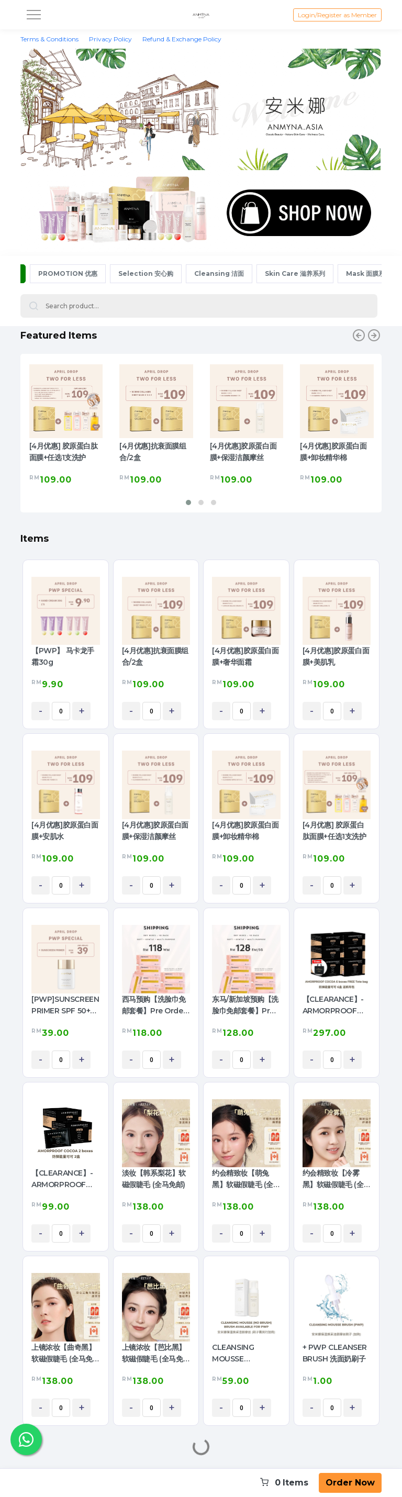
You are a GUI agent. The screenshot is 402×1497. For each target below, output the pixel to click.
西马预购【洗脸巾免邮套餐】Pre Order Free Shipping (154, 1005)
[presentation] (358, 337)
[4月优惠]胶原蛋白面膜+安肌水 (64, 830)
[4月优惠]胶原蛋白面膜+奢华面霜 (245, 656)
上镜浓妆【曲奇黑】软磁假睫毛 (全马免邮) (63, 1354)
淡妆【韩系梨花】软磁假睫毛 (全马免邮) (154, 1178)
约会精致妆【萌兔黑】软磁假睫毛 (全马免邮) (242, 1179)
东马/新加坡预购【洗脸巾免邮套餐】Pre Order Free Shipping (245, 1005)
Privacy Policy (110, 39)
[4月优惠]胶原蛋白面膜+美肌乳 (336, 656)
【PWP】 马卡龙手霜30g (62, 656)
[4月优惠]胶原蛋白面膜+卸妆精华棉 (333, 451)
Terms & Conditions (49, 39)
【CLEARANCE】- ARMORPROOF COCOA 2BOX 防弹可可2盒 (64, 1179)
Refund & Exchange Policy (181, 39)
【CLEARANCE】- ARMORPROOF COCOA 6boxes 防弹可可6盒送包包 (335, 1005)
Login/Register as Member (337, 15)
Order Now (350, 1483)
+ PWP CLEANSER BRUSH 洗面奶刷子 (335, 1353)
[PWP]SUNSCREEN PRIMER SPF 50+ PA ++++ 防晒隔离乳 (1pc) (65, 1005)
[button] (188, 502)
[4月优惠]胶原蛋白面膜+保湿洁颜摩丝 (243, 451)
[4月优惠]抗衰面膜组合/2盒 (152, 451)
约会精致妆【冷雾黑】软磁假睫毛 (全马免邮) (333, 1179)
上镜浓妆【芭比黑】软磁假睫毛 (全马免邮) (154, 1354)
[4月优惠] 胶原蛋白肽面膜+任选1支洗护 (63, 451)
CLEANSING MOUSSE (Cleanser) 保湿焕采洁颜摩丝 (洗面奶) (246, 1354)
